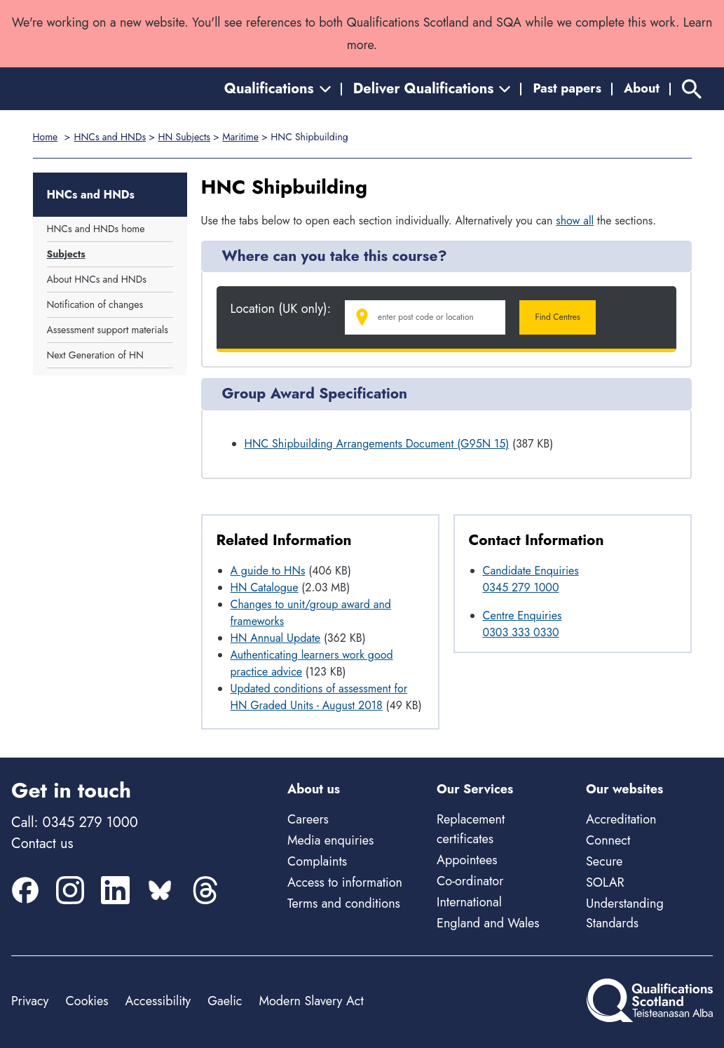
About (642, 88)
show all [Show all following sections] (575, 221)
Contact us (42, 843)
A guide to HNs (268, 571)
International (469, 902)
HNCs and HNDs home (96, 229)
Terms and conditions (343, 903)
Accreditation (621, 819)
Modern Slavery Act (311, 1001)
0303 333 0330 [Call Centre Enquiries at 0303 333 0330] (521, 632)
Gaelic (224, 1001)
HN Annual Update (276, 638)
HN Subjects (184, 137)
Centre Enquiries (522, 615)
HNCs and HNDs (110, 137)
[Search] (692, 88)
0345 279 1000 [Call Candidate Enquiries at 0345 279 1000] (521, 587)
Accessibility (158, 1001)
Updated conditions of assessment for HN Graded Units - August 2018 (319, 696)
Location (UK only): (281, 309)
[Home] (74, 88)
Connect (608, 840)
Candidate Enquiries (531, 571)
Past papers (567, 88)
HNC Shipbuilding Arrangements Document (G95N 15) (377, 444)
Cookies (86, 1001)
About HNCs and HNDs (96, 279)
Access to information (344, 882)
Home (45, 137)
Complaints (317, 861)
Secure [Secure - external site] (604, 861)
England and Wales (488, 923)
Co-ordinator (470, 881)
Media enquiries (330, 840)
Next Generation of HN (95, 355)
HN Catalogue (265, 587)
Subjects (66, 254)
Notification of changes (95, 304)
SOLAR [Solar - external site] (605, 882)
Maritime (240, 137)
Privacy (29, 1001)
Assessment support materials (107, 330)
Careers (308, 819)
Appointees (467, 860)
